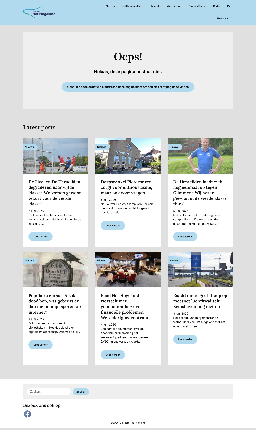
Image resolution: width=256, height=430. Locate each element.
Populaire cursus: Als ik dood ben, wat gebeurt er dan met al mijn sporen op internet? (54, 305)
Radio (216, 5)
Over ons (222, 18)
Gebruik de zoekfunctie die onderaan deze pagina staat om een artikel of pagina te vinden (128, 87)
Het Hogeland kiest (133, 5)
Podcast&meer (198, 5)
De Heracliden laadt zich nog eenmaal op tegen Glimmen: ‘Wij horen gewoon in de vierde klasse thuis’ (200, 193)
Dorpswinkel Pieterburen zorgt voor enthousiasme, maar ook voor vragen (126, 187)
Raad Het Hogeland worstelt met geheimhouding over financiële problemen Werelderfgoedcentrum (125, 307)
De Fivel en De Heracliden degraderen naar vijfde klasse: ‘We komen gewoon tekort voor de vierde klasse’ (55, 193)
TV (228, 5)
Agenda (155, 5)
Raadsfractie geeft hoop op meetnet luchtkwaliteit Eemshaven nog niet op (200, 302)
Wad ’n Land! (174, 5)
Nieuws (110, 5)
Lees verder (40, 237)
